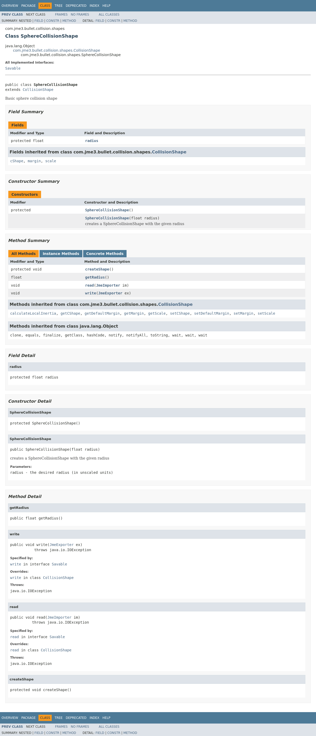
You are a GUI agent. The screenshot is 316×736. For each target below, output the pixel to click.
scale (50, 161)
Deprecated (76, 6)
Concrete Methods (105, 254)
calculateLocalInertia (33, 313)
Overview (10, 6)
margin (34, 161)
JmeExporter (110, 293)
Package (28, 6)
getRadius (95, 277)
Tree (59, 6)
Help (106, 6)
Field (38, 21)
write (90, 293)
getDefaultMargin (102, 313)
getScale (157, 313)
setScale (266, 313)
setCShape (180, 313)
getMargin (134, 313)
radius (91, 141)
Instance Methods (61, 254)
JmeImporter (108, 285)
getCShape (70, 313)
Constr (52, 21)
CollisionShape (38, 89)
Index (95, 6)
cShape (16, 161)
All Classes (109, 14)
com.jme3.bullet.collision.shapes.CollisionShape (56, 50)
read (89, 285)
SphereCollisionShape (107, 210)
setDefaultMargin (211, 313)
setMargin (243, 313)
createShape (97, 269)
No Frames (80, 14)
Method (69, 21)
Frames (61, 14)
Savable (13, 68)
